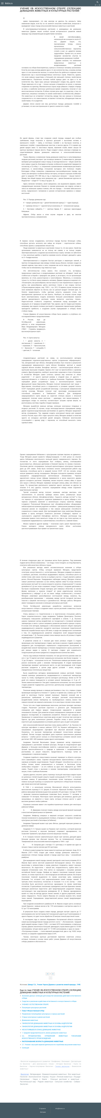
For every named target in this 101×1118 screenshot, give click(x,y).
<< (95, 5)
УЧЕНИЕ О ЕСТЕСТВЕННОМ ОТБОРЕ (35, 1004)
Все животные (74, 1074)
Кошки (52, 1077)
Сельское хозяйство (63, 1082)
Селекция (25, 1048)
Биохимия (66, 1061)
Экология (24, 1084)
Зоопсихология (35, 1077)
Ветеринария (35, 1074)
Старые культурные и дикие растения (36, 1017)
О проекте (42, 1108)
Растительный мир (28, 1082)
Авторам (43, 1112)
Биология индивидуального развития (35, 1061)
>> (99, 5)
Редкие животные (45, 1082)
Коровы (45, 1077)
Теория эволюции (62, 1066)
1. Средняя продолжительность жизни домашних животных (44, 1033)
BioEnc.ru (9, 3)
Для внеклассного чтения (43, 1064)
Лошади (77, 1077)
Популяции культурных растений (34, 1008)
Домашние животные (30, 1020)
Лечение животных (64, 1077)
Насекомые (24, 1079)
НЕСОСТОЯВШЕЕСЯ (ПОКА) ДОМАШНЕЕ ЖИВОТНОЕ (41, 1030)
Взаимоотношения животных (54, 1074)
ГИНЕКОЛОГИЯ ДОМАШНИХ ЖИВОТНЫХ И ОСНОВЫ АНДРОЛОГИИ (47, 1023)
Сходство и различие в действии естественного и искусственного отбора (49, 1001)
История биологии (63, 1064)
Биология (25, 1074)
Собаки (77, 1082)
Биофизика (56, 1061)
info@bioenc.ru (60, 1108)
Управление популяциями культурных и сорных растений (43, 1014)
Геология (23, 1077)
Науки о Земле (40, 1079)
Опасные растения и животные (64, 1079)
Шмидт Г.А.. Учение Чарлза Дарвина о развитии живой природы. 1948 (54, 985)
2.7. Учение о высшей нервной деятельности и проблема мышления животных (51, 1045)
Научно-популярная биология (41, 1066)
